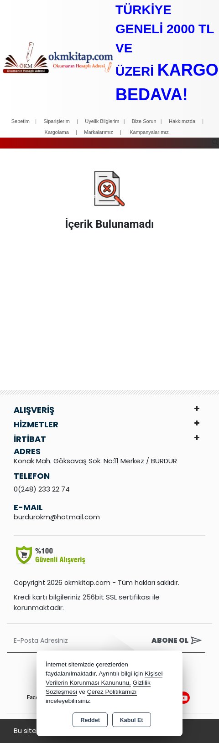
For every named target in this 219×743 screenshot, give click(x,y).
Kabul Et (131, 720)
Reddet (89, 720)
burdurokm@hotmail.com (57, 517)
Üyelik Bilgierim (102, 121)
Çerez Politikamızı (112, 691)
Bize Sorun (145, 121)
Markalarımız (98, 132)
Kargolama (57, 132)
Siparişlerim (56, 121)
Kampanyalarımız (149, 132)
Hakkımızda (182, 121)
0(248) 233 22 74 (42, 489)
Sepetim (20, 121)
